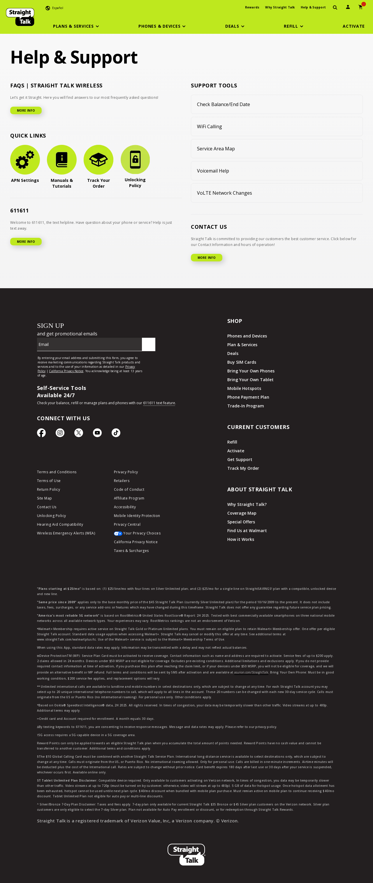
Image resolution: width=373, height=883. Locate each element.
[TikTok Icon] (116, 434)
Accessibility (125, 506)
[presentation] (335, 7)
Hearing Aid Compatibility (60, 524)
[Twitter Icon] (78, 434)
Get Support (239, 459)
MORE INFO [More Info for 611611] (26, 242)
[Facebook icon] (41, 434)
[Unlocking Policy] (135, 167)
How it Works (240, 539)
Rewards (252, 7)
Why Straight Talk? (247, 504)
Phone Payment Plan (248, 397)
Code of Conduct (129, 489)
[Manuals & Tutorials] (62, 167)
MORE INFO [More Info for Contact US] (207, 258)
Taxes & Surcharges (131, 550)
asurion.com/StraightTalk (251, 672)
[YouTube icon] (97, 434)
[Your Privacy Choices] (148, 534)
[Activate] (353, 26)
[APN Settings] (25, 164)
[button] (77, 26)
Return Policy (48, 489)
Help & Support (313, 7)
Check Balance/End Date (223, 104)
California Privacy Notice (136, 541)
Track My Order (243, 468)
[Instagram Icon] (60, 434)
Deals (232, 353)
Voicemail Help (213, 171)
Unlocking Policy (51, 515)
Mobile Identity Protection (137, 515)
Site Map (44, 498)
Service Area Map (216, 148)
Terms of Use (49, 480)
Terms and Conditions (57, 471)
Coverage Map (241, 513)
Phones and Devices (247, 336)
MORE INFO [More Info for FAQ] (26, 110)
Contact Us (47, 506)
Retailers (122, 480)
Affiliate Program (129, 498)
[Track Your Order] (98, 167)
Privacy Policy (126, 471)
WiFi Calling (209, 126)
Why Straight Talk (280, 7)
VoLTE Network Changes (224, 193)
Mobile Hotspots (244, 388)
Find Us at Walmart (247, 530)
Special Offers (241, 522)
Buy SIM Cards (241, 362)
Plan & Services (242, 344)
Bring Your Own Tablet (250, 379)
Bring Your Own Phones (251, 371)
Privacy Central (127, 524)
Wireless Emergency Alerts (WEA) (66, 533)
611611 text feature (159, 402)
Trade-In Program (245, 406)
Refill (232, 442)
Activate (235, 450)
